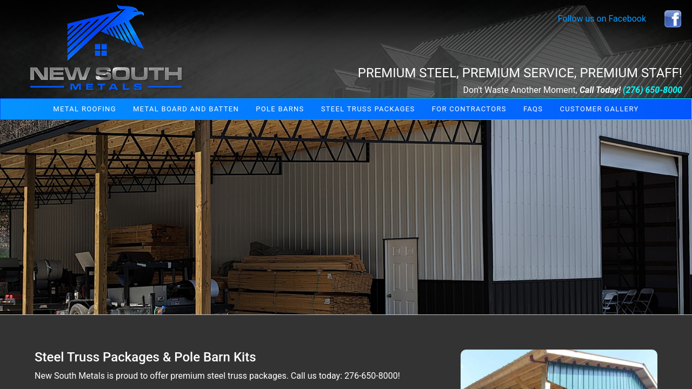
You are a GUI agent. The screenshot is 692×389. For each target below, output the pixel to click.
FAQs (533, 109)
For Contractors (469, 109)
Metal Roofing (84, 109)
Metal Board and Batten (186, 109)
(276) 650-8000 (652, 90)
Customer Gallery (599, 109)
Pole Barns (280, 109)
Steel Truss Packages (368, 109)
